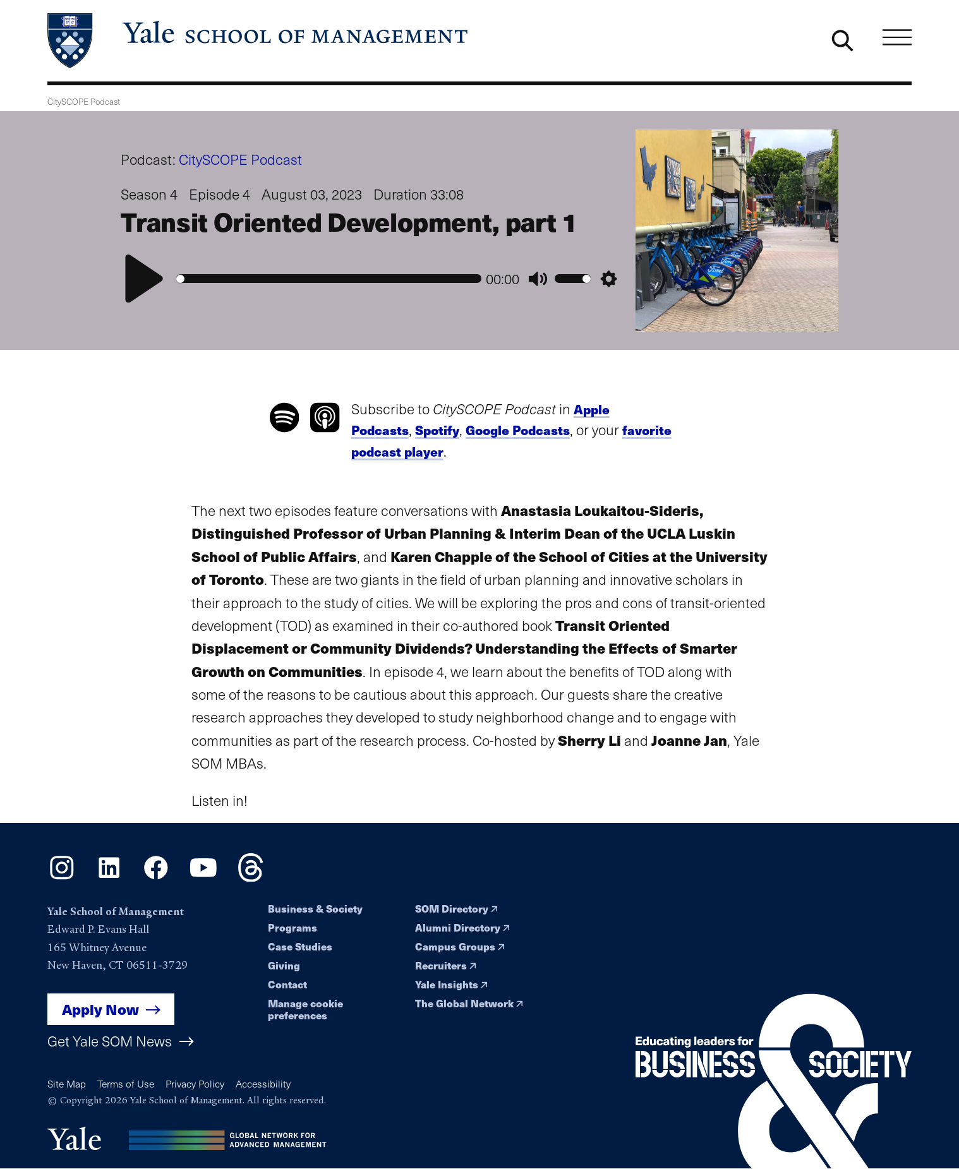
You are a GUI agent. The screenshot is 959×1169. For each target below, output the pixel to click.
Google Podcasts (518, 430)
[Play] (144, 278)
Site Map (66, 1083)
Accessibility (263, 1083)
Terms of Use (125, 1083)
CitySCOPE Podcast (240, 159)
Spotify (437, 430)
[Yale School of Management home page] (258, 40)
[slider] (328, 279)
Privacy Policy (195, 1083)
